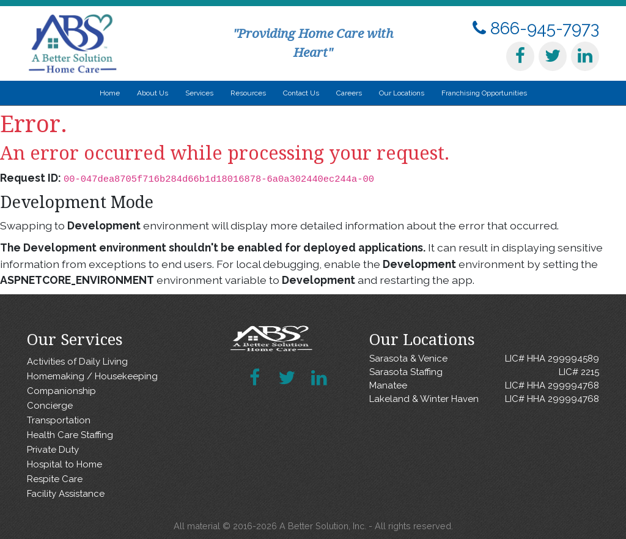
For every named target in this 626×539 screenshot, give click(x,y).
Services (199, 93)
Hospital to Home (64, 464)
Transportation (58, 420)
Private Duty (53, 449)
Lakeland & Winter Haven (484, 399)
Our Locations (401, 93)
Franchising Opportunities (484, 93)
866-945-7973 (536, 28)
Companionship (61, 390)
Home (110, 93)
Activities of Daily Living (77, 361)
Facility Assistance (66, 493)
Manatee (484, 385)
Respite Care (55, 479)
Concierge (50, 405)
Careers (349, 93)
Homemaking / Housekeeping (92, 376)
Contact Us (301, 93)
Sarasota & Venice (484, 358)
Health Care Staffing (70, 434)
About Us (152, 93)
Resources (248, 93)
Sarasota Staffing (484, 372)
